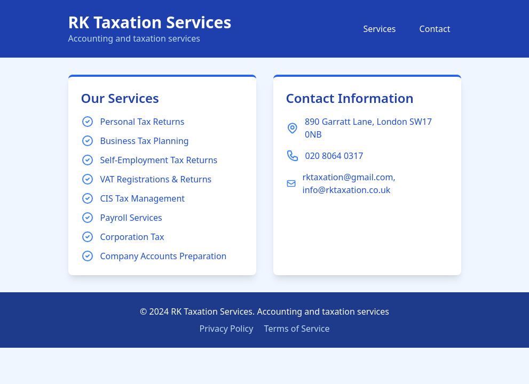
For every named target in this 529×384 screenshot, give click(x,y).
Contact (435, 29)
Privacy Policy (226, 328)
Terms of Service (297, 328)
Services (379, 29)
